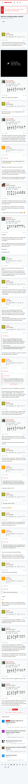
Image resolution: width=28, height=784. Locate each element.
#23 (25, 642)
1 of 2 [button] (10, 709)
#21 (25, 586)
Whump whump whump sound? (14, 740)
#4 (25, 133)
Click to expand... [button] (14, 384)
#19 (25, 538)
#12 (25, 368)
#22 (25, 617)
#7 (25, 232)
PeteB (7, 756)
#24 (25, 676)
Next (15, 709)
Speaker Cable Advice (11, 755)
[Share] (24, 40)
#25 (25, 698)
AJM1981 (9, 737)
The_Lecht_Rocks (10, 727)
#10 (25, 308)
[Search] (26, 2)
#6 (25, 198)
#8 (25, 266)
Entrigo (7, 750)
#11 (25, 332)
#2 (25, 95)
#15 (25, 456)
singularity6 (9, 760)
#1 (25, 40)
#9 (25, 287)
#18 (25, 520)
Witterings (8, 733)
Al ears (11, 743)
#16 (25, 474)
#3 (25, 109)
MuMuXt (7, 723)
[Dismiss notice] (25, 8)
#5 (25, 155)
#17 (25, 500)
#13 (25, 409)
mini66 (3, 18)
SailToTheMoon (9, 742)
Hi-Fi (11, 723)
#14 (25, 434)
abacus (11, 751)
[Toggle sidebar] (23, 2)
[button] (2, 2)
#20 (25, 570)
